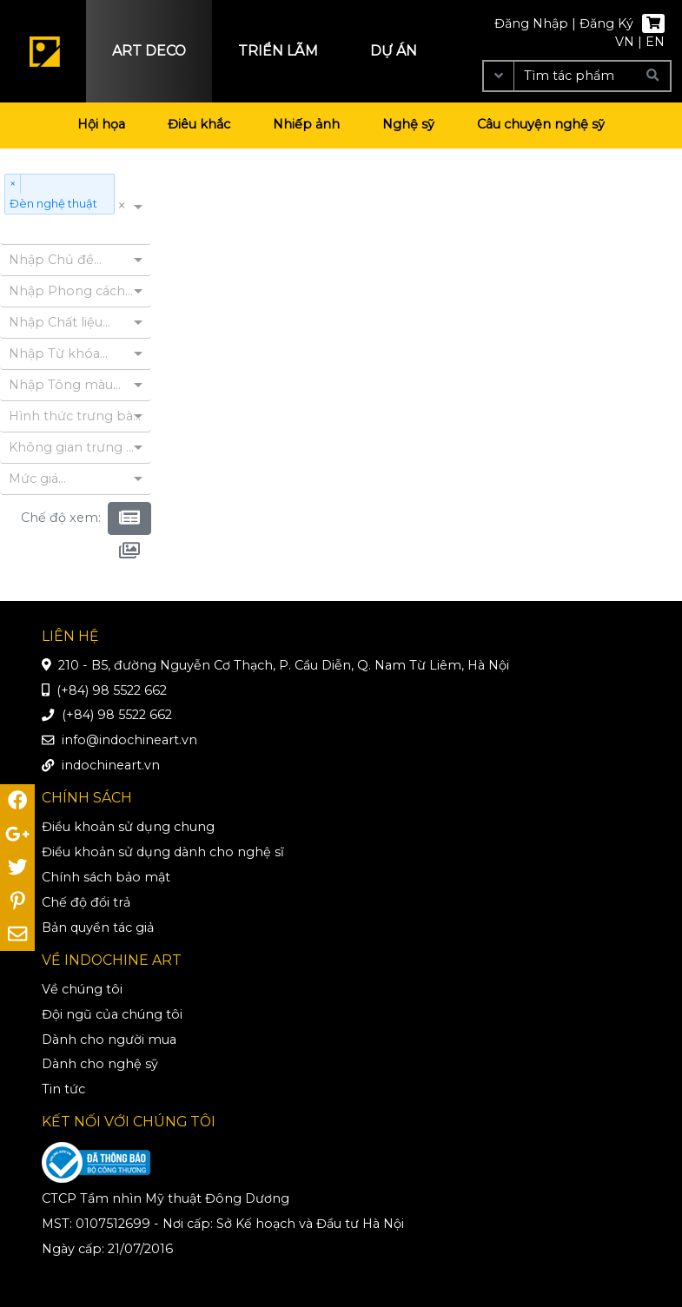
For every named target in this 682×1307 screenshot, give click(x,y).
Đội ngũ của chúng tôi (112, 1014)
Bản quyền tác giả (98, 927)
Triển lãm (278, 51)
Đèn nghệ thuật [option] (54, 202)
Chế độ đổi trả (86, 902)
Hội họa (101, 124)
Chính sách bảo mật (106, 877)
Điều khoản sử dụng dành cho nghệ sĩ (163, 852)
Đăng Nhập (531, 23)
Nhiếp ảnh (306, 124)
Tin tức (63, 1089)
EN (655, 42)
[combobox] (6, 231)
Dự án (393, 51)
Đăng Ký (606, 23)
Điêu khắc (199, 124)
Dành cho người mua (109, 1039)
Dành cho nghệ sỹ (100, 1064)
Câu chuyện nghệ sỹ (541, 124)
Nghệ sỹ (408, 124)
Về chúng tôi (82, 989)
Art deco (149, 51)
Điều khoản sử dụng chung (128, 827)
